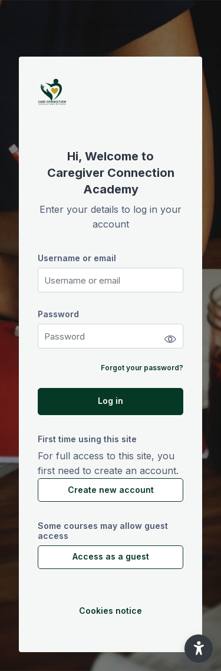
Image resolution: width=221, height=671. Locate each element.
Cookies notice (110, 611)
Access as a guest (110, 556)
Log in (110, 401)
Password (58, 314)
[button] (198, 648)
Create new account (111, 490)
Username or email (77, 258)
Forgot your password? (142, 367)
